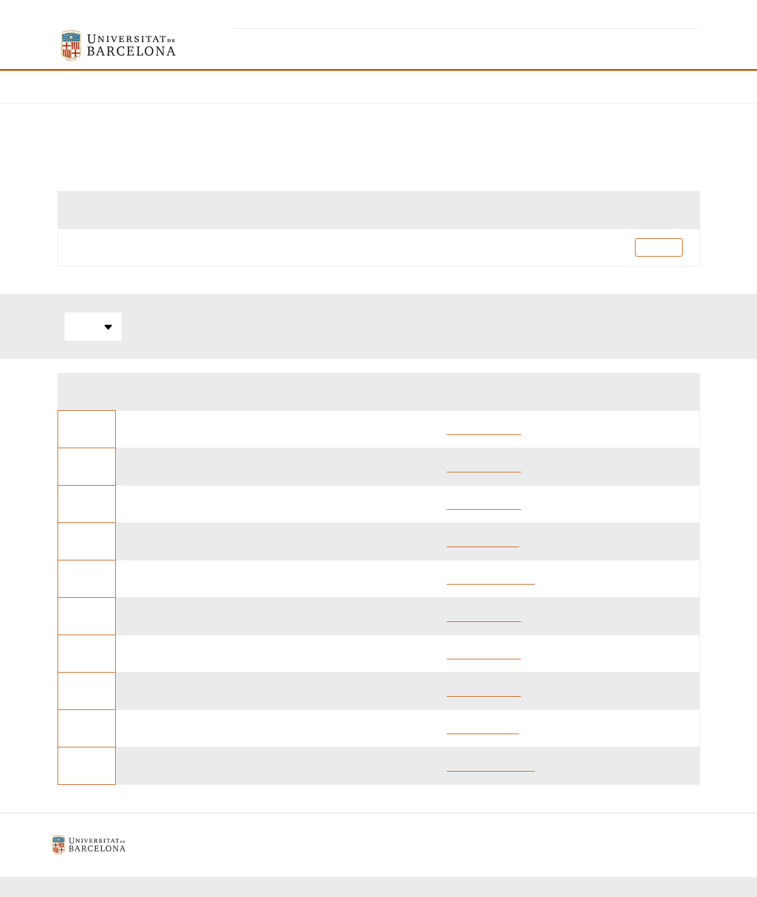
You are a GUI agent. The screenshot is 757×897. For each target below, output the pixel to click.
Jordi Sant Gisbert (483, 541)
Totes (93, 327)
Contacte (433, 844)
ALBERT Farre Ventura (491, 578)
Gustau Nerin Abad (484, 428)
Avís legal (291, 844)
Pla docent (658, 247)
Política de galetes (363, 844)
